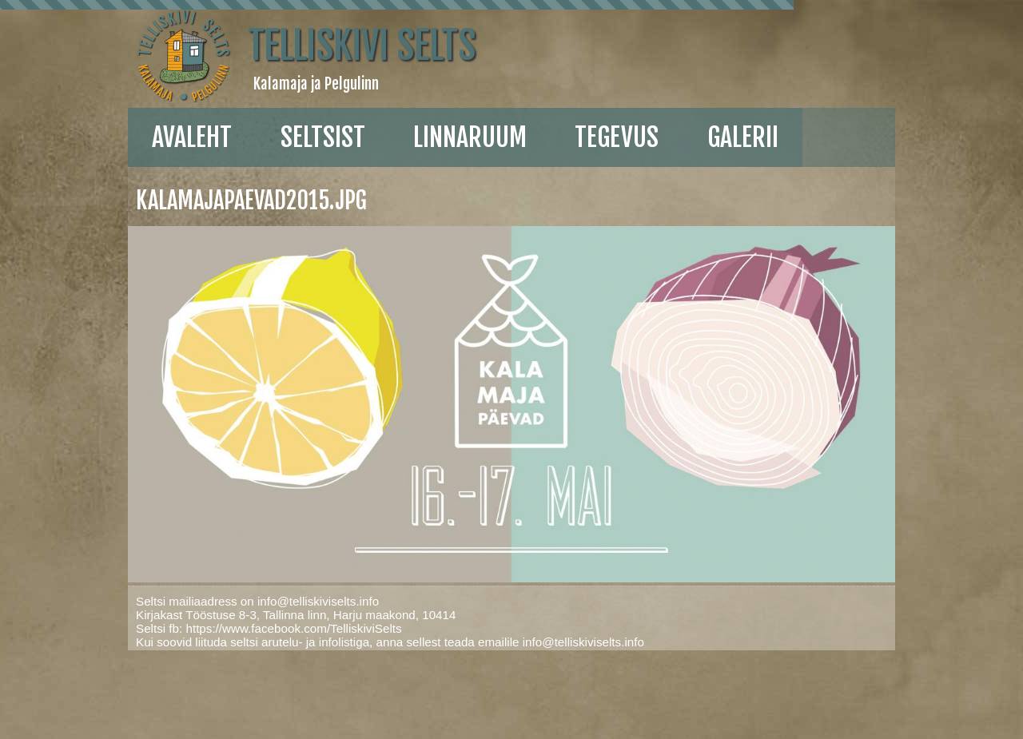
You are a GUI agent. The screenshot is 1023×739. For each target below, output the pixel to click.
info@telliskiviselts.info (318, 601)
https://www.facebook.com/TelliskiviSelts (293, 628)
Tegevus (617, 137)
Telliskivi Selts (362, 46)
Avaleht (192, 137)
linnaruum (470, 137)
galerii (742, 137)
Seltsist (323, 137)
